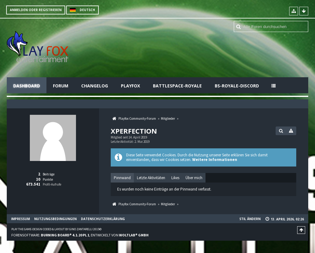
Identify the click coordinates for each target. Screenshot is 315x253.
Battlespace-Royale (177, 86)
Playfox (130, 86)
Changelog (94, 86)
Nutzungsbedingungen (55, 219)
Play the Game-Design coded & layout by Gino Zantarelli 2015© (56, 229)
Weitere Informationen (214, 159)
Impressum (20, 219)
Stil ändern (250, 219)
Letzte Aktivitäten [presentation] (151, 177)
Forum (60, 86)
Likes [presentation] (175, 177)
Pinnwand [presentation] (122, 177)
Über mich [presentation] (193, 177)
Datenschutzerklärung (103, 219)
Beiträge (48, 174)
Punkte (48, 179)
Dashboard (26, 86)
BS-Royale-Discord (237, 86)
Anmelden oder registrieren (36, 10)
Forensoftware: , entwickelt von (80, 235)
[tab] (122, 178)
